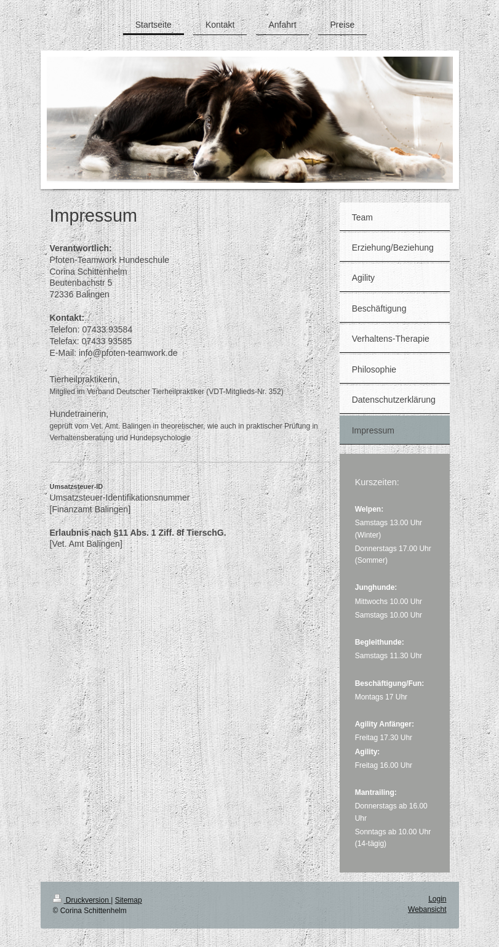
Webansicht (427, 909)
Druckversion (82, 900)
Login (437, 899)
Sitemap (128, 900)
